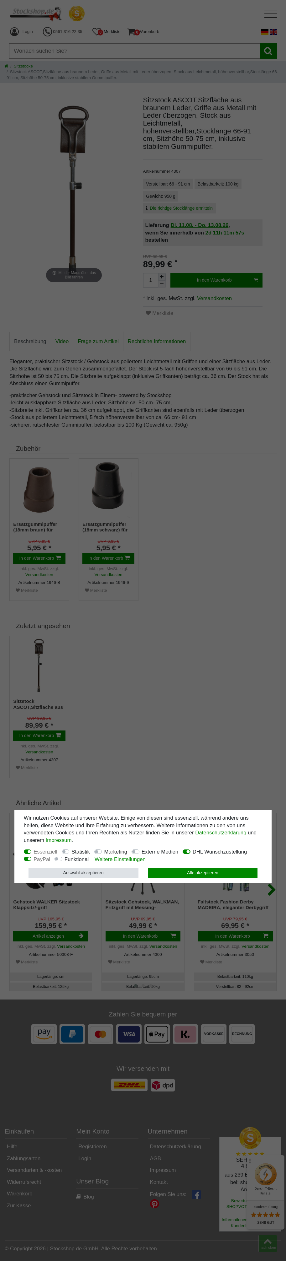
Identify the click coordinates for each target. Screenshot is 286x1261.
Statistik (80, 852)
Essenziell (45, 852)
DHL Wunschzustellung (220, 852)
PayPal (42, 859)
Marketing (115, 852)
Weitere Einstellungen (120, 859)
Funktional (77, 859)
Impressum (59, 840)
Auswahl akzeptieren (83, 872)
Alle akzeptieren (202, 872)
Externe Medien (160, 852)
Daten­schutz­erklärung (220, 833)
